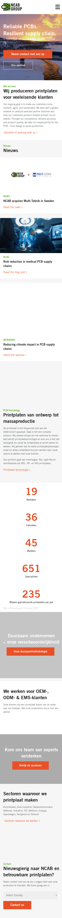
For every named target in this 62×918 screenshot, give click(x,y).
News (6, 196)
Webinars (9, 340)
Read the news (12, 207)
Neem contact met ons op (27, 54)
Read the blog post (14, 272)
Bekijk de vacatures (30, 765)
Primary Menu (57, 7)
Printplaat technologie (15, 470)
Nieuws (7, 146)
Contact (7, 864)
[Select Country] (30, 895)
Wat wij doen (9, 86)
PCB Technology (11, 410)
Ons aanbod (18, 65)
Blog (6, 257)
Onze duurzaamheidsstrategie (30, 651)
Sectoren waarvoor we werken (21, 821)
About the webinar (13, 355)
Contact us (17, 905)
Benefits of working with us (19, 132)
